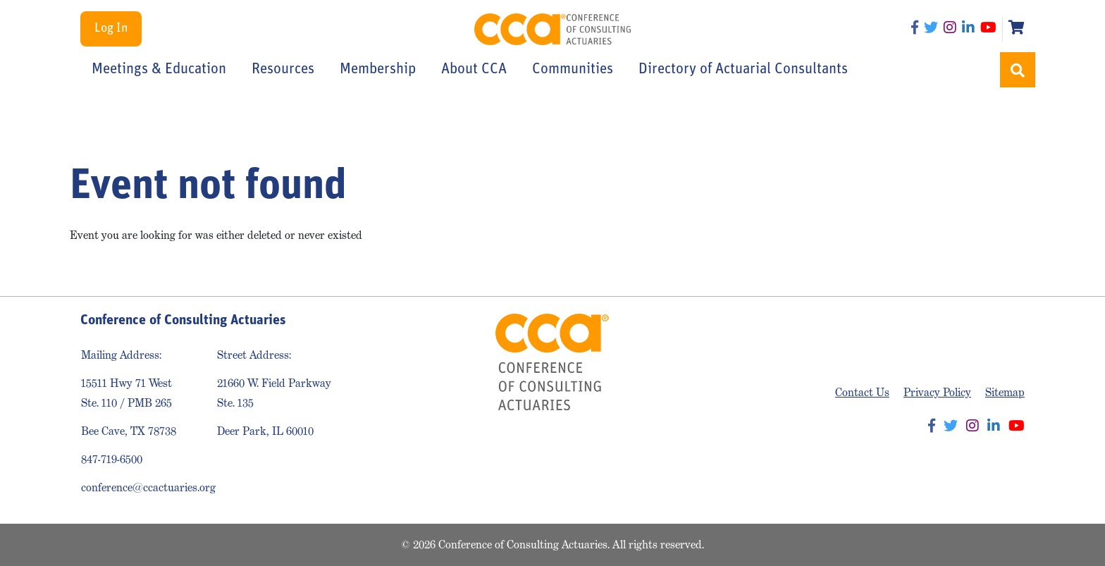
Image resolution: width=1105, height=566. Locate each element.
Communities (572, 69)
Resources (283, 69)
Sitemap (1005, 392)
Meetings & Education (159, 69)
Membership (378, 69)
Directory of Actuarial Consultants (743, 69)
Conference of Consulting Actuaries (553, 29)
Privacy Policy (937, 392)
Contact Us (862, 392)
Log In (111, 28)
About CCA (474, 69)
